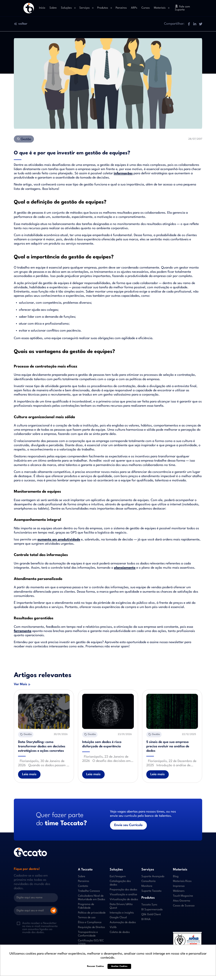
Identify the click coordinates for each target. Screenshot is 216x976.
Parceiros (121, 7)
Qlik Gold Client (151, 914)
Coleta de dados (120, 932)
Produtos (102, 7)
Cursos (145, 7)
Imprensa (179, 886)
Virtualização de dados (124, 899)
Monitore (146, 886)
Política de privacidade (92, 912)
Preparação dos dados (123, 889)
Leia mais (29, 774)
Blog (176, 876)
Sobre (53, 7)
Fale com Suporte (182, 7)
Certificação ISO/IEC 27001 (91, 942)
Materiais (160, 7)
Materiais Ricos (182, 881)
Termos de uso (87, 917)
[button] (188, 24)
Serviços (84, 7)
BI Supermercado (152, 909)
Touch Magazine (183, 895)
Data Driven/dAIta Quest (121, 906)
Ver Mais (20, 684)
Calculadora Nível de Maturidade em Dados (91, 897)
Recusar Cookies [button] (95, 966)
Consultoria (148, 881)
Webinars (178, 891)
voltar (20, 24)
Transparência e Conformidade (88, 934)
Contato (83, 886)
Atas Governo (181, 900)
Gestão (24, 139)
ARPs (134, 7)
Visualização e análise (123, 894)
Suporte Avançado (152, 876)
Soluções (66, 7)
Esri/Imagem (118, 876)
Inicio (42, 7)
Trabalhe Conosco (89, 891)
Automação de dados (123, 922)
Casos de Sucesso (184, 905)
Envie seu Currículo (128, 825)
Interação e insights (122, 912)
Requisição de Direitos (91, 927)
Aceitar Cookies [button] (119, 966)
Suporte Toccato (151, 891)
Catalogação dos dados (120, 883)
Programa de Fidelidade (86, 906)
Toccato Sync (149, 904)
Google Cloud (118, 917)
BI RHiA (146, 919)
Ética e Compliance (90, 922)
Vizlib (113, 927)
